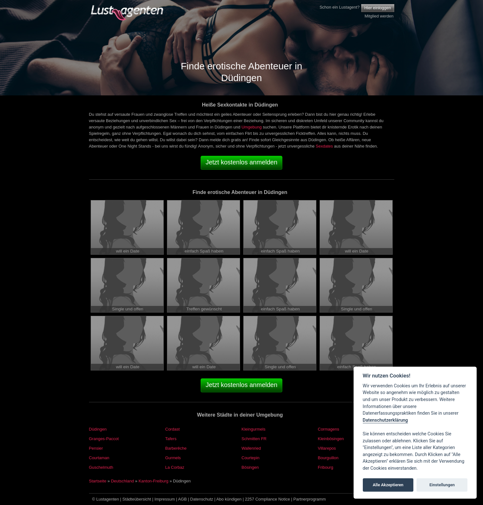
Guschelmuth (101, 467)
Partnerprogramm (309, 499)
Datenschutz (201, 499)
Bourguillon (328, 457)
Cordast (172, 429)
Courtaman (99, 457)
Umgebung (251, 127)
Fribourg (325, 467)
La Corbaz (174, 467)
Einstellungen (442, 484)
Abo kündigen (229, 499)
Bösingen (250, 467)
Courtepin (250, 457)
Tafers (170, 438)
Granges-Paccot (104, 438)
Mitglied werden (378, 16)
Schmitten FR (254, 438)
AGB (182, 499)
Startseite (98, 481)
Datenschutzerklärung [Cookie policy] (385, 420)
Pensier (96, 448)
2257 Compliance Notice (267, 499)
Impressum (165, 499)
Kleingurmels (254, 429)
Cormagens (328, 429)
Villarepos (327, 448)
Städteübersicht (136, 499)
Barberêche (176, 448)
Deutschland (122, 481)
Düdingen (98, 429)
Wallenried (251, 448)
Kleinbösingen (331, 438)
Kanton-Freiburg (154, 481)
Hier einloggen (377, 7)
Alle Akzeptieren (388, 484)
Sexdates (324, 146)
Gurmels (173, 457)
